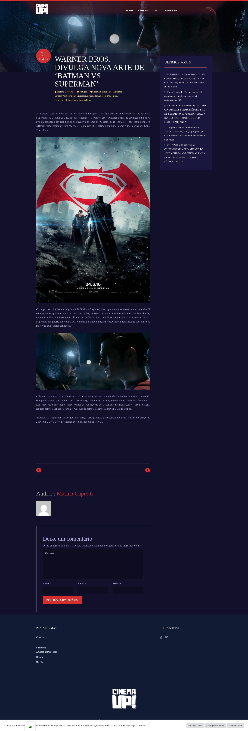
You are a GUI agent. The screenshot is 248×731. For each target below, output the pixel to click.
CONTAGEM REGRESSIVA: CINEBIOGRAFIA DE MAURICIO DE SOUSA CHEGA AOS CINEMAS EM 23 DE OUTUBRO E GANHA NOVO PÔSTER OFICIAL (184, 153)
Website (117, 583)
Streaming (41, 648)
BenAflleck (100, 96)
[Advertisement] (93, 444)
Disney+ (40, 657)
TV (155, 10)
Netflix (39, 662)
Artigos (83, 92)
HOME (130, 10)
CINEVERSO (169, 10)
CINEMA (143, 10)
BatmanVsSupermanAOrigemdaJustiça (74, 96)
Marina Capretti (65, 92)
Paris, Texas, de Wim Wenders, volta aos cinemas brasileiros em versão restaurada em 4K (184, 96)
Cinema (40, 637)
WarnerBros (85, 100)
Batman (97, 92)
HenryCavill (61, 100)
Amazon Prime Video (46, 652)
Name (47, 583)
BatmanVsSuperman (112, 92)
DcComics (112, 96)
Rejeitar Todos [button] (195, 725)
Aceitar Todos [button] (235, 725)
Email (82, 583)
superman (73, 100)
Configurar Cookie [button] (215, 725)
